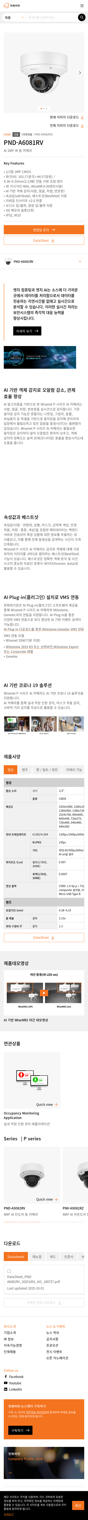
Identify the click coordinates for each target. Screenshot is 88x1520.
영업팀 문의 (44, 229)
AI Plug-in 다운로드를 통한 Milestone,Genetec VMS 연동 (44, 629)
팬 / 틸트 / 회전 (47, 769)
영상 (11, 769)
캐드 (53, 1256)
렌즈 (25, 769)
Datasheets (16, 1256)
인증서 (68, 1256)
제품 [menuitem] (8, 17)
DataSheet (44, 240)
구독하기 (20, 1430)
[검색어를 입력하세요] (52, 17)
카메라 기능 (74, 769)
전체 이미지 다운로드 (67, 125)
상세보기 (9, 1514)
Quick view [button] (47, 1104)
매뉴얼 (37, 1256)
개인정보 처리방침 (36, 1412)
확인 (78, 1505)
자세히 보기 (27, 331)
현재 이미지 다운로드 (67, 117)
